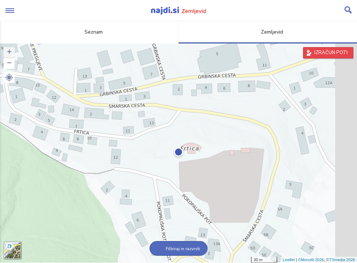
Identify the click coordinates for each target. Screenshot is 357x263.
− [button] (9, 63)
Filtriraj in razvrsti (178, 249)
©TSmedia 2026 (340, 260)
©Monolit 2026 (311, 260)
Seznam (89, 31)
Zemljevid (267, 31)
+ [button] (9, 52)
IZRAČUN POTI (331, 52)
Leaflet (289, 260)
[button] (9, 77)
